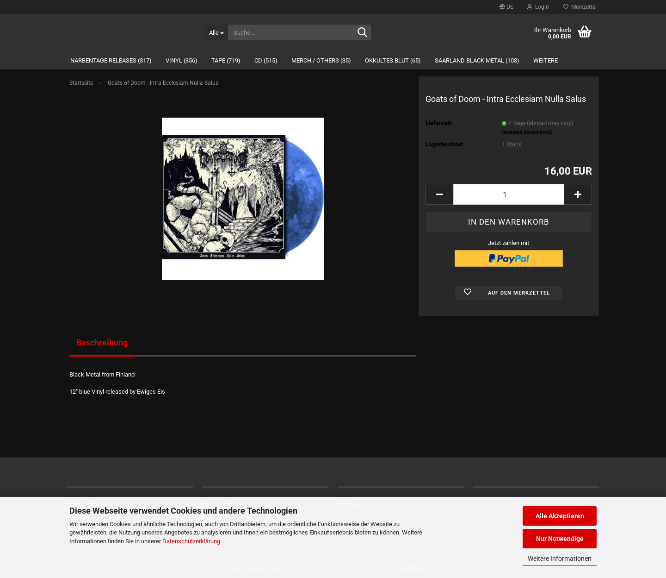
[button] (506, 7)
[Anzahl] (508, 194)
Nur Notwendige (560, 538)
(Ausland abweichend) (527, 132)
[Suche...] (216, 32)
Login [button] (538, 7)
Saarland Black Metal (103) (477, 60)
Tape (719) (225, 60)
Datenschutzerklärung (191, 541)
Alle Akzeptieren (560, 516)
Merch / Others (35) (321, 60)
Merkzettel (580, 7)
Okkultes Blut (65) (393, 60)
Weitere (545, 60)
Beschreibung (102, 342)
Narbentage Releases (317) (111, 60)
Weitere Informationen (560, 558)
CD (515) (266, 60)
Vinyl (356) (181, 60)
